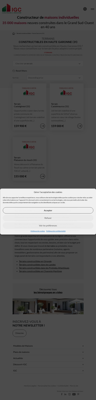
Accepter (48, 210)
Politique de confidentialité (56, 231)
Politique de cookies (38, 231)
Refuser (48, 218)
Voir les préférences (48, 225)
